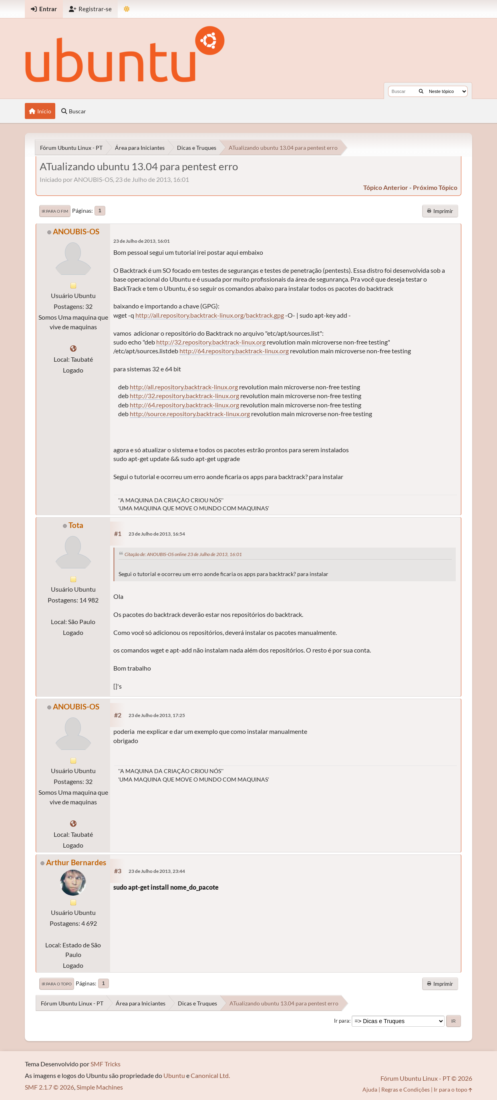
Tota (75, 525)
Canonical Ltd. (210, 1075)
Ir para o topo (57, 983)
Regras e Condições (405, 1089)
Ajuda (369, 1089)
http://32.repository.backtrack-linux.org (211, 342)
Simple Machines (99, 1087)
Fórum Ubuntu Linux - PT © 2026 (426, 1078)
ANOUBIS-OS (76, 231)
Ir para (341, 1020)
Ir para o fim (55, 211)
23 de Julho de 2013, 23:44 (157, 871)
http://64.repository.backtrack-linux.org (234, 351)
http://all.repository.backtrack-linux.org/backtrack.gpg (209, 315)
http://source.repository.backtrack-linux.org (190, 413)
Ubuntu (174, 1075)
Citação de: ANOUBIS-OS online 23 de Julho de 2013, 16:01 (183, 554)
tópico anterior (385, 187)
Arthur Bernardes (76, 862)
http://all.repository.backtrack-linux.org (184, 387)
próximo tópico (435, 187)
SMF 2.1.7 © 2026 (49, 1087)
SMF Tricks (106, 1064)
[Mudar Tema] (127, 9)
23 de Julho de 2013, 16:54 (157, 533)
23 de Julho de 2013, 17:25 (157, 715)
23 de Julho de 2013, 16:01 (141, 241)
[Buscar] (421, 91)
